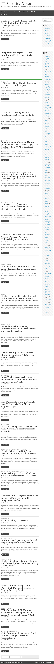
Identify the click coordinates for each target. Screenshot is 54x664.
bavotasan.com (49, 662)
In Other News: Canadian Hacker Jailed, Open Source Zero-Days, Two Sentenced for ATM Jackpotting (19, 144)
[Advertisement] (25, 46)
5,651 (19, 656)
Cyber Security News (5, 110)
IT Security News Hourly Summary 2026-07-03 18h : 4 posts (18, 84)
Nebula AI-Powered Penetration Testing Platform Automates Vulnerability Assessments (17, 237)
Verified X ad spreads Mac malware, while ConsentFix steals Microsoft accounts (19, 428)
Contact (10, 11)
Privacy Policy (46, 11)
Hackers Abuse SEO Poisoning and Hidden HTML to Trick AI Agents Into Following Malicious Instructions (19, 298)
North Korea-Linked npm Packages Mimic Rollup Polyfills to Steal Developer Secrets (19, 23)
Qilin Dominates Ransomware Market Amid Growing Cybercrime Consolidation (20, 635)
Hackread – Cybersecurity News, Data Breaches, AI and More (15, 400)
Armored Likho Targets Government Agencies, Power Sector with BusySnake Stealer (19, 498)
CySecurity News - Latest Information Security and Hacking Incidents (15, 172)
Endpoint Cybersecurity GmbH (9, 202)
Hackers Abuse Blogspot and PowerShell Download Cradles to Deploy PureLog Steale (17, 587)
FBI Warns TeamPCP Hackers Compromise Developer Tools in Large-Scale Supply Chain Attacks (18, 612)
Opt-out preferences (36, 11)
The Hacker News (6, 19)
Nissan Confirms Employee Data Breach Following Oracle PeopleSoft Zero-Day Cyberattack (19, 176)
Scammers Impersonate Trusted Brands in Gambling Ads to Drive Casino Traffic (17, 354)
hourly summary (4, 81)
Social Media (4, 14)
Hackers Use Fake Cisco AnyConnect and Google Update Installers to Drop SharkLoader (19, 563)
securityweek (6, 140)
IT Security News (16, 4)
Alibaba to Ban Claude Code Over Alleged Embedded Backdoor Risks (18, 267)
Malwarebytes (6, 424)
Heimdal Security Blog (7, 538)
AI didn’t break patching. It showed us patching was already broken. (19, 541)
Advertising (4, 11)
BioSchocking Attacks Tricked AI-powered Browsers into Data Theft (18, 474)
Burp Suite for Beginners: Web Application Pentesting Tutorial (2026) (17, 55)
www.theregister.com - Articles (9, 375)
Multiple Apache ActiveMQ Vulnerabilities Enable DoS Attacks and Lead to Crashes (18, 328)
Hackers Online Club (7, 50)
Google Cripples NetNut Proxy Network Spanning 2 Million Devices (19, 452)
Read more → (5, 39)
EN (1, 19)
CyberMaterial (4, 518)
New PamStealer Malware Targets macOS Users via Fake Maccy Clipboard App (18, 404)
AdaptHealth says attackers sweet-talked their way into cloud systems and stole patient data (19, 379)
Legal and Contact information (21, 11)
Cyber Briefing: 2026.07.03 (15, 520)
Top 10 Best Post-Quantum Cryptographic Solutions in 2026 (17, 113)
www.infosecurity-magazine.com (10, 631)
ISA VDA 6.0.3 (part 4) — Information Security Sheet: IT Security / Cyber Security (16, 206)
